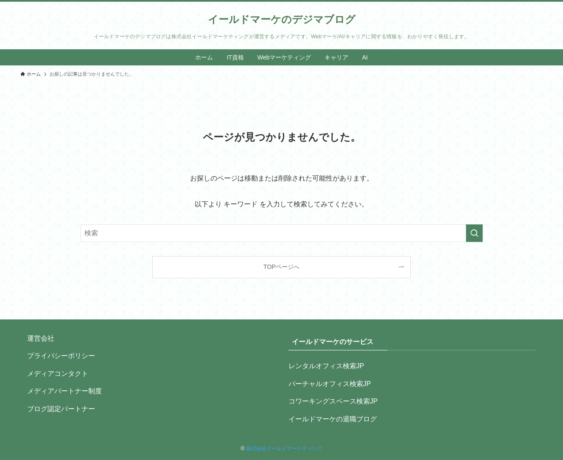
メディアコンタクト (57, 373)
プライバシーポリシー (61, 355)
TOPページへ (281, 266)
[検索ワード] (282, 233)
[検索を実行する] (474, 233)
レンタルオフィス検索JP (326, 366)
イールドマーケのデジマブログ (282, 19)
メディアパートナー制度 (64, 391)
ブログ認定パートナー (61, 408)
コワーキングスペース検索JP (333, 401)
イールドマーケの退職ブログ (333, 419)
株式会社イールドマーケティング (284, 449)
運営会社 (40, 338)
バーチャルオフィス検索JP (330, 383)
